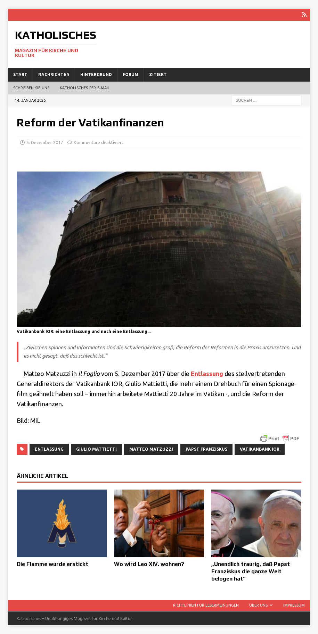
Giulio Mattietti (96, 449)
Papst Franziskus (206, 449)
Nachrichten (54, 74)
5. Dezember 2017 (44, 142)
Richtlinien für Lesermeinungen (206, 605)
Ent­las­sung (207, 373)
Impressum (294, 605)
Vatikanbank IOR (259, 449)
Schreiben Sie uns (31, 88)
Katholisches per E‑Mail (85, 88)
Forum (130, 74)
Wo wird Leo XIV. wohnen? (149, 564)
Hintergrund (96, 74)
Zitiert (158, 74)
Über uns (258, 605)
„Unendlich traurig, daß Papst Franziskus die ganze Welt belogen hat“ (250, 571)
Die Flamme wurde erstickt (52, 564)
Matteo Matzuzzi (151, 449)
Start (20, 74)
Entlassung (49, 449)
